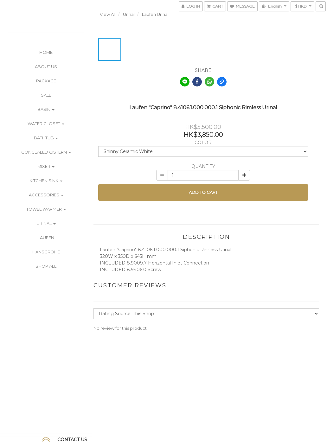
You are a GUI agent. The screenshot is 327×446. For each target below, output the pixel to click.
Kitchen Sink (45, 180)
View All (108, 14)
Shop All (45, 266)
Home (46, 52)
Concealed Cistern (46, 152)
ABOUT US (46, 66)
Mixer (45, 166)
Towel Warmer (46, 209)
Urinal (46, 223)
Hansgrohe (46, 251)
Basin (45, 109)
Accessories (46, 194)
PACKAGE (46, 80)
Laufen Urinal (155, 14)
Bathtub (46, 137)
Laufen (46, 237)
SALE (46, 95)
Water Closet (46, 123)
